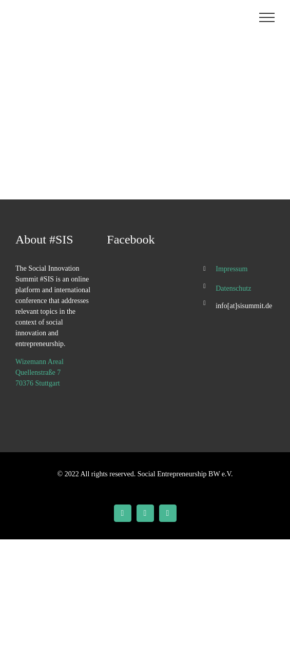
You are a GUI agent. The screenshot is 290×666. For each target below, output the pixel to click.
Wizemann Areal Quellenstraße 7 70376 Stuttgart (39, 372)
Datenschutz (233, 288)
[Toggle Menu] (267, 17)
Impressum (231, 269)
